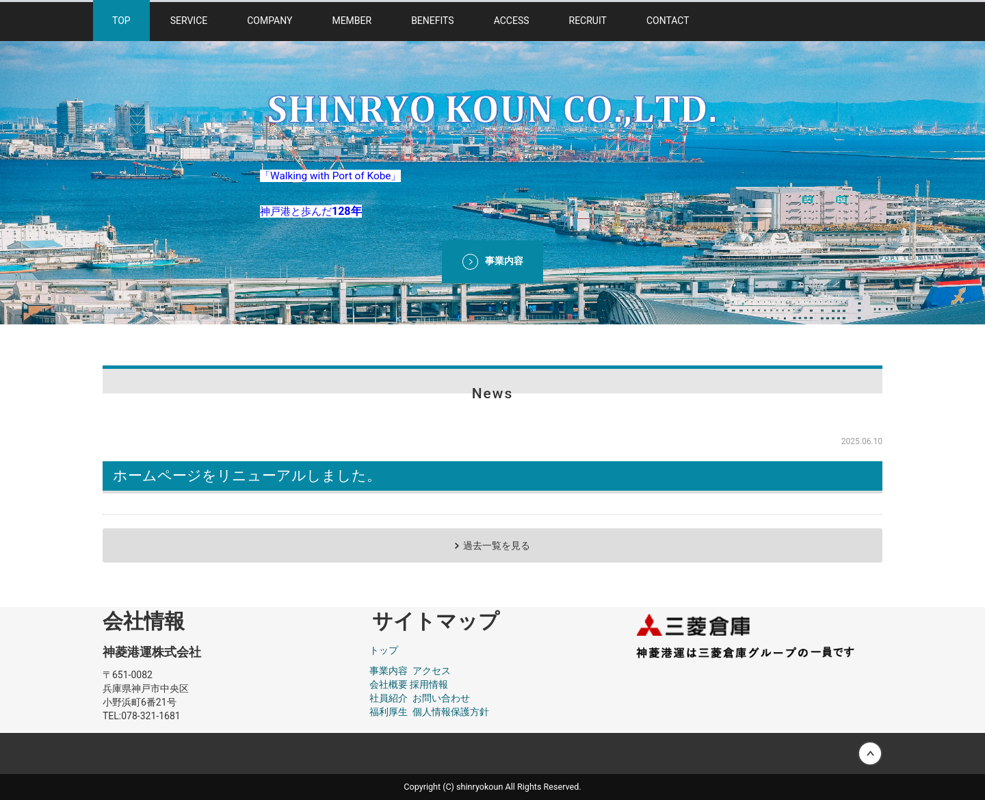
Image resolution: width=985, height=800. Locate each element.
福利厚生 (388, 711)
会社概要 (388, 684)
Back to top (492, 753)
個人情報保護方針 (450, 711)
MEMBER (351, 20)
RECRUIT (588, 20)
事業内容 (388, 670)
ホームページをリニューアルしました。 (247, 475)
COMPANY (269, 20)
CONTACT (668, 20)
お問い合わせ (441, 698)
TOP (121, 20)
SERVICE (189, 20)
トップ (383, 650)
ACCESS (511, 20)
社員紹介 (388, 698)
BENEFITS (432, 20)
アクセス (431, 670)
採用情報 (429, 684)
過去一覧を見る (496, 545)
